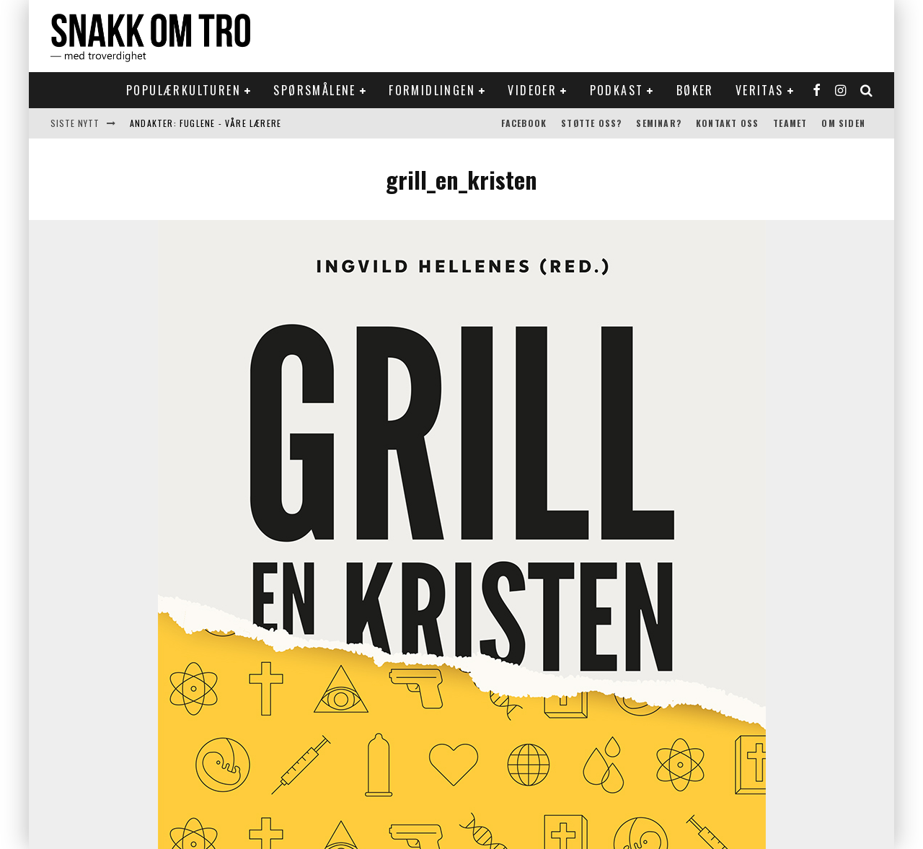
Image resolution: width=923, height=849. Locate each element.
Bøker (695, 90)
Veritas (760, 90)
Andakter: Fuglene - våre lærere (205, 123)
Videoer (532, 90)
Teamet (790, 123)
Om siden (843, 123)
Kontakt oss (727, 123)
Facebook (524, 123)
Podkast (617, 90)
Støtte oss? (591, 123)
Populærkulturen (183, 90)
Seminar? (658, 123)
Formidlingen (432, 90)
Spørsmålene (314, 90)
